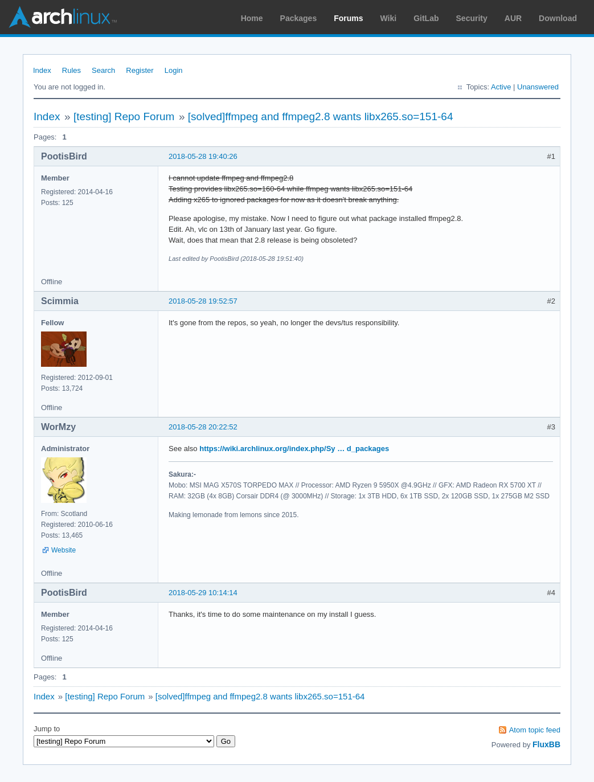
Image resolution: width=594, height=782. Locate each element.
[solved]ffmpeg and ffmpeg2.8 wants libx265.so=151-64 (320, 116)
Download (558, 18)
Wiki (388, 18)
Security (472, 18)
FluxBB (546, 744)
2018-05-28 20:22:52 (203, 427)
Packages (298, 18)
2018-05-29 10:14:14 (203, 592)
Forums (348, 18)
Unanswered (538, 87)
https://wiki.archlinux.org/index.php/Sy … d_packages (294, 448)
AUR (513, 18)
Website (63, 550)
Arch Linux (63, 17)
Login (174, 70)
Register (139, 70)
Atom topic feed (534, 730)
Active (501, 87)
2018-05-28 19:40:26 (203, 156)
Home (252, 18)
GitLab (426, 18)
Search (103, 70)
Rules (71, 70)
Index (42, 70)
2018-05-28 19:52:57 (203, 301)
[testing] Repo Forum (123, 116)
